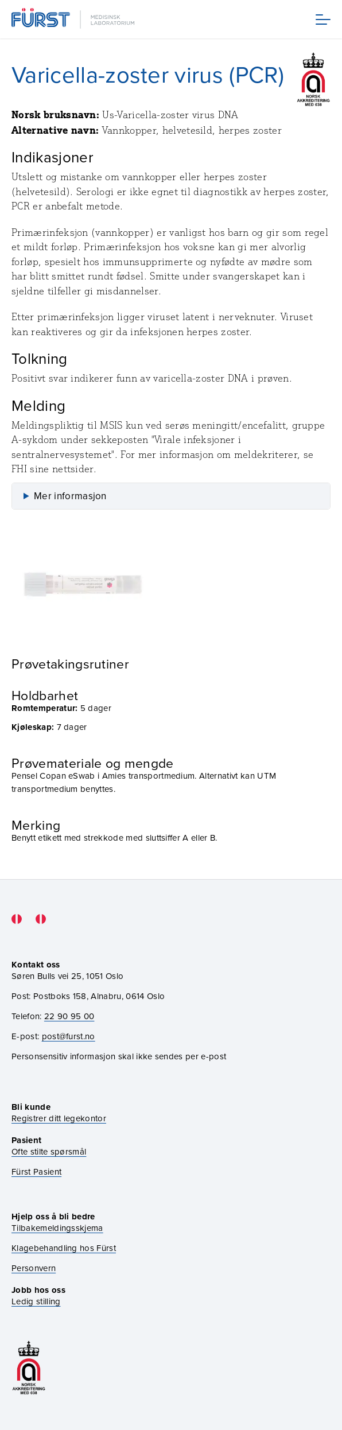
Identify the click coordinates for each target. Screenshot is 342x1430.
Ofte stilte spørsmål (48, 1151)
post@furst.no (68, 1036)
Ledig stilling (35, 1301)
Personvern (33, 1268)
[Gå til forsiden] (74, 19)
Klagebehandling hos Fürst (63, 1248)
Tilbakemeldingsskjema (57, 1227)
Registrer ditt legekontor (58, 1118)
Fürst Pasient (36, 1171)
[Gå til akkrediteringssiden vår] (28, 1368)
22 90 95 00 (69, 1016)
